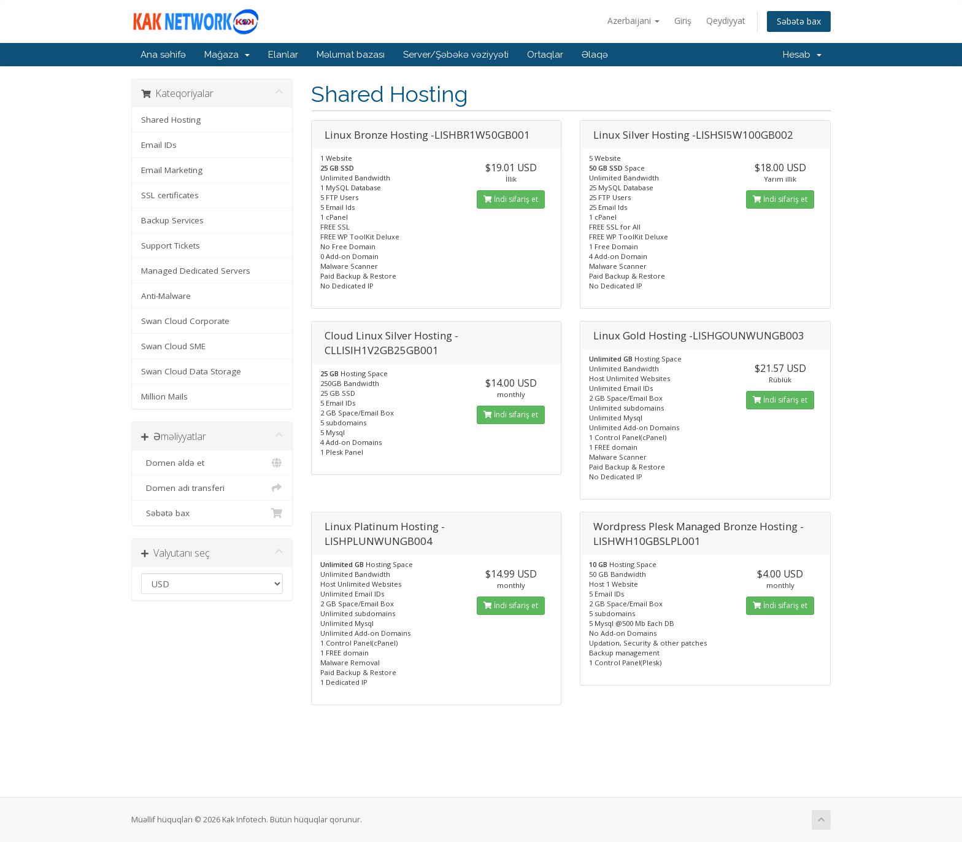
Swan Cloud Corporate (185, 320)
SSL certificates (170, 195)
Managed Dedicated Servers (195, 270)
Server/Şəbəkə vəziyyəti (456, 54)
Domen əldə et (212, 462)
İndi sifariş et (510, 199)
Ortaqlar (545, 54)
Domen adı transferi (212, 488)
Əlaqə (595, 54)
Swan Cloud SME (173, 346)
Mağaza (227, 54)
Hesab (802, 54)
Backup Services (172, 220)
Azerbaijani (633, 20)
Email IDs (159, 144)
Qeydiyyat (725, 20)
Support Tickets (170, 245)
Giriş (682, 20)
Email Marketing (171, 170)
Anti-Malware (166, 295)
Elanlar (283, 54)
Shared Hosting (171, 119)
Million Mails (164, 396)
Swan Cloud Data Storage (191, 371)
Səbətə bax (799, 21)
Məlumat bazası (351, 54)
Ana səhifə (163, 54)
